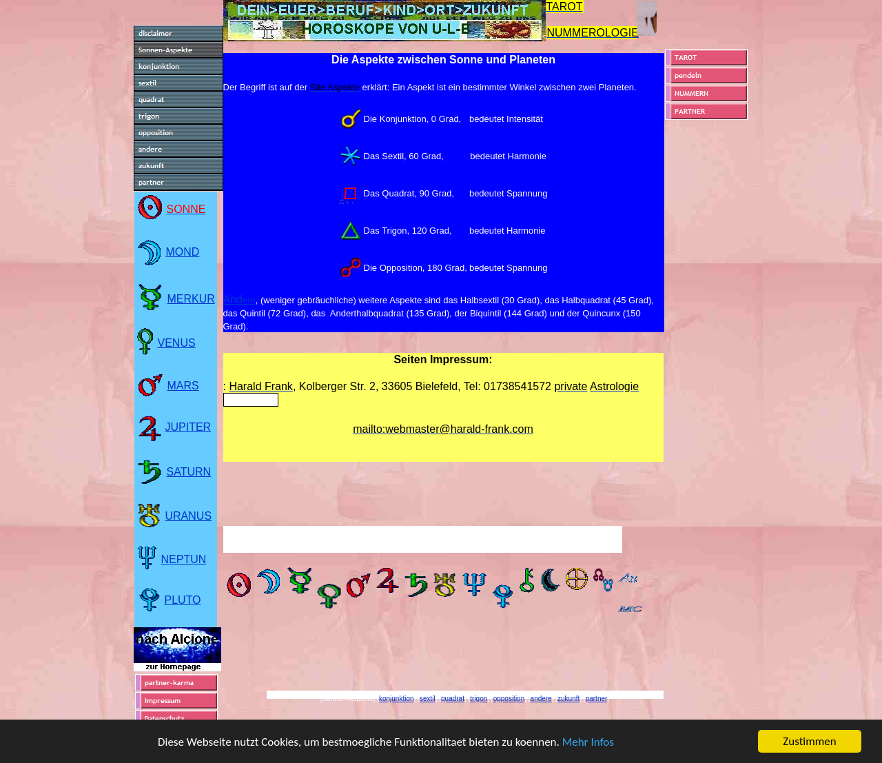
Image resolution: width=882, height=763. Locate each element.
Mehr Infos (588, 742)
